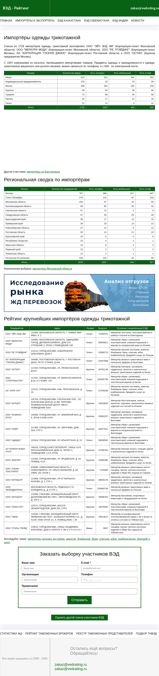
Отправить (79, 600)
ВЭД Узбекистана (96, 20)
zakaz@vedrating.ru (145, 8)
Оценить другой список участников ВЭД (79, 617)
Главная (6, 20)
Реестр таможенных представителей (104, 633)
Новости (137, 20)
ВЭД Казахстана (69, 20)
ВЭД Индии (120, 20)
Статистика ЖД (11, 633)
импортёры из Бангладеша (43, 171)
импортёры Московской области (52, 268)
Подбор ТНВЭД (146, 633)
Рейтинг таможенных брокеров (49, 633)
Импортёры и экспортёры (34, 20)
